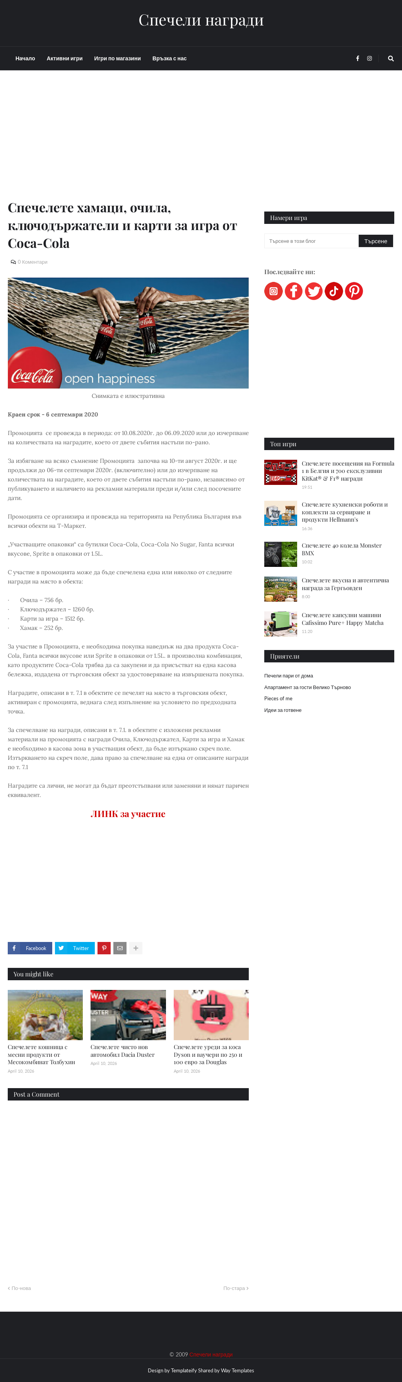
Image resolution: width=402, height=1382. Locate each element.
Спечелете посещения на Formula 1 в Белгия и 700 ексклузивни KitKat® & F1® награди (348, 470)
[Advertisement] (128, 144)
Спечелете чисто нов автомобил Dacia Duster (123, 1050)
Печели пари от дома (288, 675)
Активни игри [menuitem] (65, 58)
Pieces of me (278, 698)
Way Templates (237, 1370)
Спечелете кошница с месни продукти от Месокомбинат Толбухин (41, 1054)
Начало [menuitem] (25, 58)
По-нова (21, 1288)
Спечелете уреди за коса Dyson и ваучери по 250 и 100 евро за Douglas (208, 1054)
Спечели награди (201, 19)
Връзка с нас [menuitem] (169, 58)
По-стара (234, 1288)
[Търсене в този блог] (312, 241)
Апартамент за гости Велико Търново (307, 687)
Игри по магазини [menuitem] (117, 58)
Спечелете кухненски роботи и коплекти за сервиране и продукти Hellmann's (345, 511)
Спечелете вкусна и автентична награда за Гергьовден (345, 584)
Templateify (184, 1370)
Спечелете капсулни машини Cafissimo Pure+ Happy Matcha (342, 618)
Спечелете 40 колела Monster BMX (342, 549)
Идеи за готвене (282, 710)
